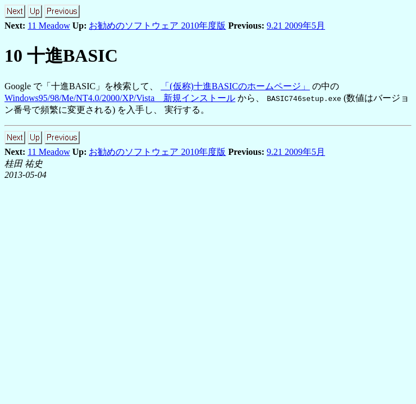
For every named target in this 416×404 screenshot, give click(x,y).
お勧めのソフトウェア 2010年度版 (157, 25)
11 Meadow (49, 25)
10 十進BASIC (61, 55)
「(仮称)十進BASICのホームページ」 (235, 86)
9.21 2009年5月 (296, 25)
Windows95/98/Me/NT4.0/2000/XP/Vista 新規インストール (119, 98)
